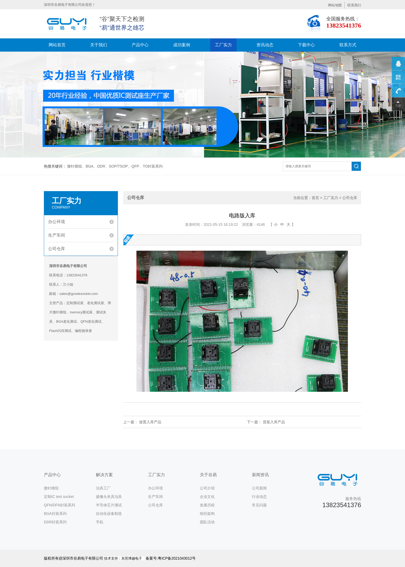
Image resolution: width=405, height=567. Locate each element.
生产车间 (56, 235)
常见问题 (259, 505)
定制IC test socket (59, 496)
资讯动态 (264, 45)
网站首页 (57, 45)
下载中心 (306, 45)
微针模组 (51, 488)
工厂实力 (223, 45)
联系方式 (347, 45)
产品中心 (140, 45)
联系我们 (354, 5)
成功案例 (181, 45)
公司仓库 (56, 248)
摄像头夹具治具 (109, 496)
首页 (315, 198)
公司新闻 (259, 488)
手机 (99, 522)
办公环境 (56, 221)
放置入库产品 (150, 422)
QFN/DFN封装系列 (59, 505)
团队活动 (207, 522)
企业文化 (207, 496)
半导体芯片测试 (109, 505)
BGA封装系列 (55, 513)
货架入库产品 (274, 422)
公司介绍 (207, 488)
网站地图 (335, 5)
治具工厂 (103, 488)
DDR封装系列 (55, 522)
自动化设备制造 (109, 513)
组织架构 (207, 513)
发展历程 (207, 505)
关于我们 (98, 45)
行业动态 (259, 496)
